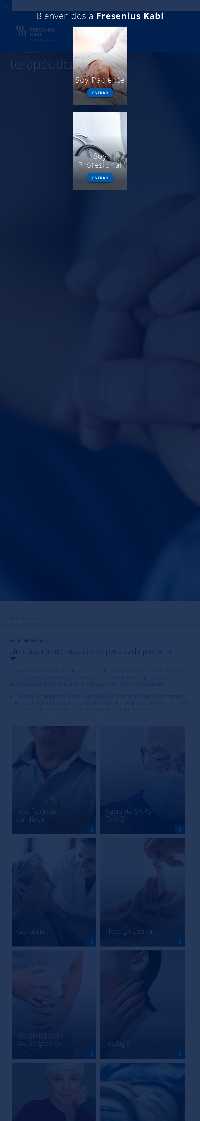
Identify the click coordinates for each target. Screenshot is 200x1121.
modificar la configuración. (30, 19)
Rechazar (53, 30)
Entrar (100, 92)
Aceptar (23, 30)
